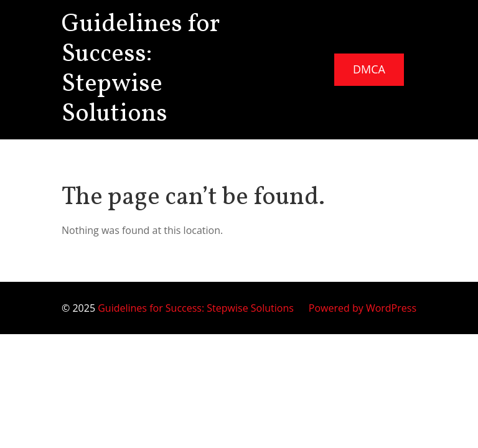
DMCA (369, 69)
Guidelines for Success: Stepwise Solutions (141, 69)
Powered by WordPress (362, 308)
